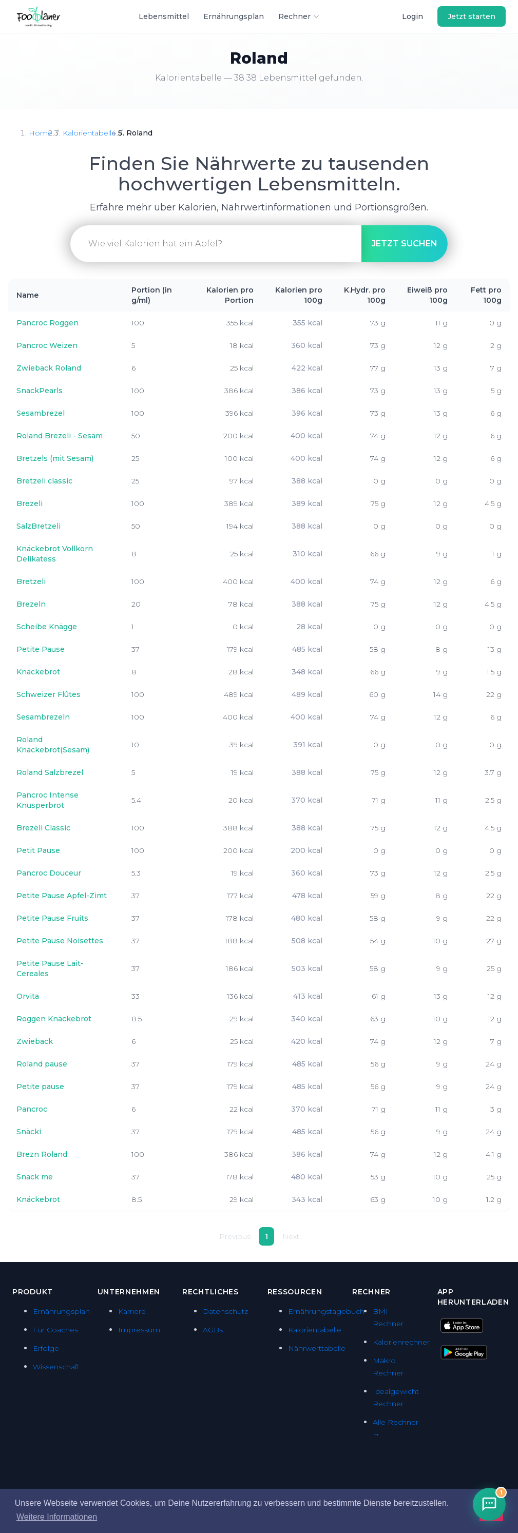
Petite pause (40, 1086)
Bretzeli (31, 581)
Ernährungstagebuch (326, 1311)
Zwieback (34, 1041)
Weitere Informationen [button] (56, 1516)
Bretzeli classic (44, 481)
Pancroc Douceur (48, 873)
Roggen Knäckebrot (53, 1018)
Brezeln (31, 604)
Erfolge (46, 1348)
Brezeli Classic (43, 827)
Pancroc (31, 1109)
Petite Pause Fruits (52, 918)
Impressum (139, 1329)
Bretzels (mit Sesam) (54, 458)
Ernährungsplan (233, 16)
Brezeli (29, 503)
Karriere (132, 1311)
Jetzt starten (471, 16)
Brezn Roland (41, 1154)
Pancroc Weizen (47, 345)
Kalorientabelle (89, 133)
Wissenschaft (56, 1366)
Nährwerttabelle (317, 1348)
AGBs (213, 1329)
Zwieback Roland (48, 368)
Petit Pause (38, 850)
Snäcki (28, 1131)
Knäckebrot (38, 671)
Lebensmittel (164, 16)
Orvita (27, 996)
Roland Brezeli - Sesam (59, 435)
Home (40, 133)
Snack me (34, 1176)
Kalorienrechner (401, 1342)
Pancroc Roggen (47, 322)
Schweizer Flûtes (48, 694)
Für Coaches (55, 1329)
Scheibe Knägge (46, 626)
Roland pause (41, 1064)
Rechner (299, 16)
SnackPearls (39, 390)
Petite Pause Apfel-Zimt (61, 895)
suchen (404, 243)
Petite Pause (40, 649)
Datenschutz (225, 1311)
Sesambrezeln (43, 717)
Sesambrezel (40, 413)
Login (412, 16)
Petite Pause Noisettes (59, 940)
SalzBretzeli (38, 526)
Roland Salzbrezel (49, 772)
